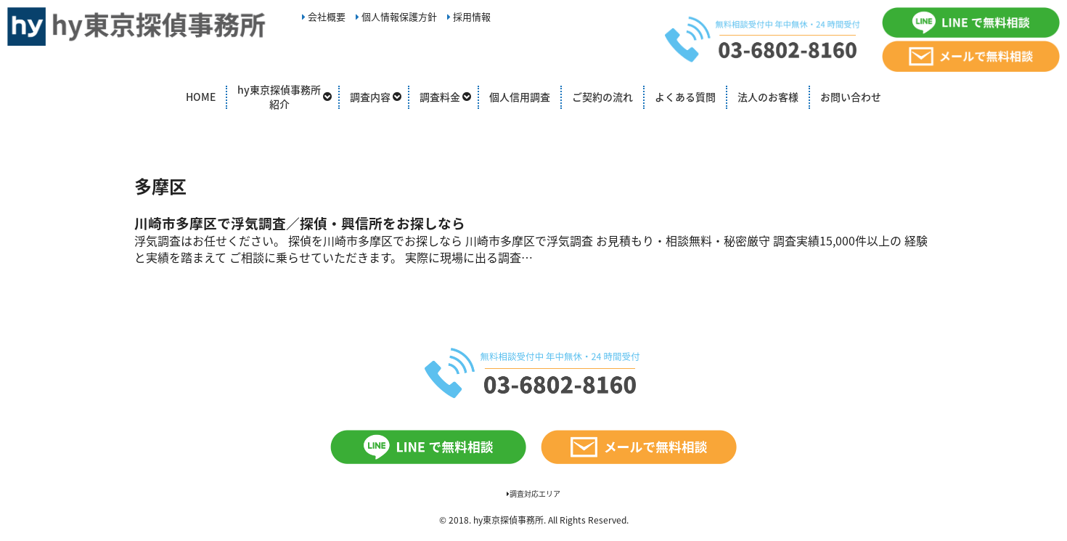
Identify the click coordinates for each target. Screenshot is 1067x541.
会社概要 (324, 16)
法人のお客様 (767, 96)
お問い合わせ (850, 96)
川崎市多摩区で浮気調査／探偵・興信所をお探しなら (299, 223)
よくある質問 (685, 96)
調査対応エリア (533, 493)
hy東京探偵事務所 (508, 519)
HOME (201, 96)
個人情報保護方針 (396, 16)
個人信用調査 (519, 96)
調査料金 (440, 96)
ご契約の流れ (602, 96)
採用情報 (469, 16)
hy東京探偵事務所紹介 (279, 96)
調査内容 (370, 96)
